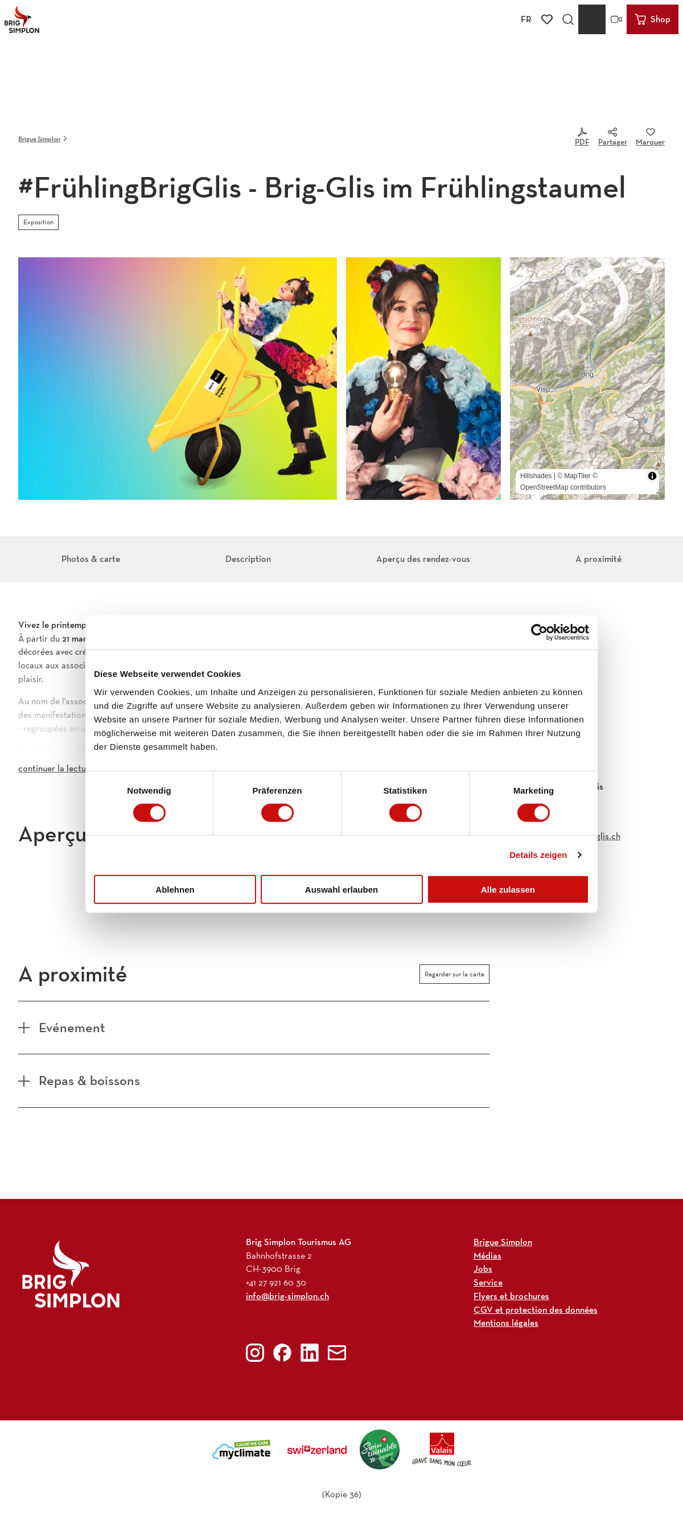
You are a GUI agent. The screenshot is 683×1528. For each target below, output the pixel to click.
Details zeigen (538, 855)
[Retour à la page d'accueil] (22, 19)
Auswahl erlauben (341, 889)
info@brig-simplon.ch (287, 1295)
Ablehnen (174, 889)
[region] (587, 378)
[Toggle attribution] (652, 476)
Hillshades (536, 476)
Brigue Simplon (39, 138)
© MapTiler (573, 476)
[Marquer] (650, 139)
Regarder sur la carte (454, 974)
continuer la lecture (56, 768)
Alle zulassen (508, 889)
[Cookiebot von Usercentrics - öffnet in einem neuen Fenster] (539, 632)
